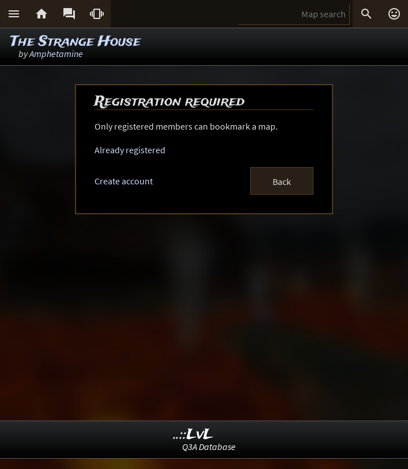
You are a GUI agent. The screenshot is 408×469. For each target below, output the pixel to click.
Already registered (130, 150)
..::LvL (193, 435)
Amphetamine (56, 53)
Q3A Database (209, 446)
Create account (124, 181)
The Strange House (75, 42)
